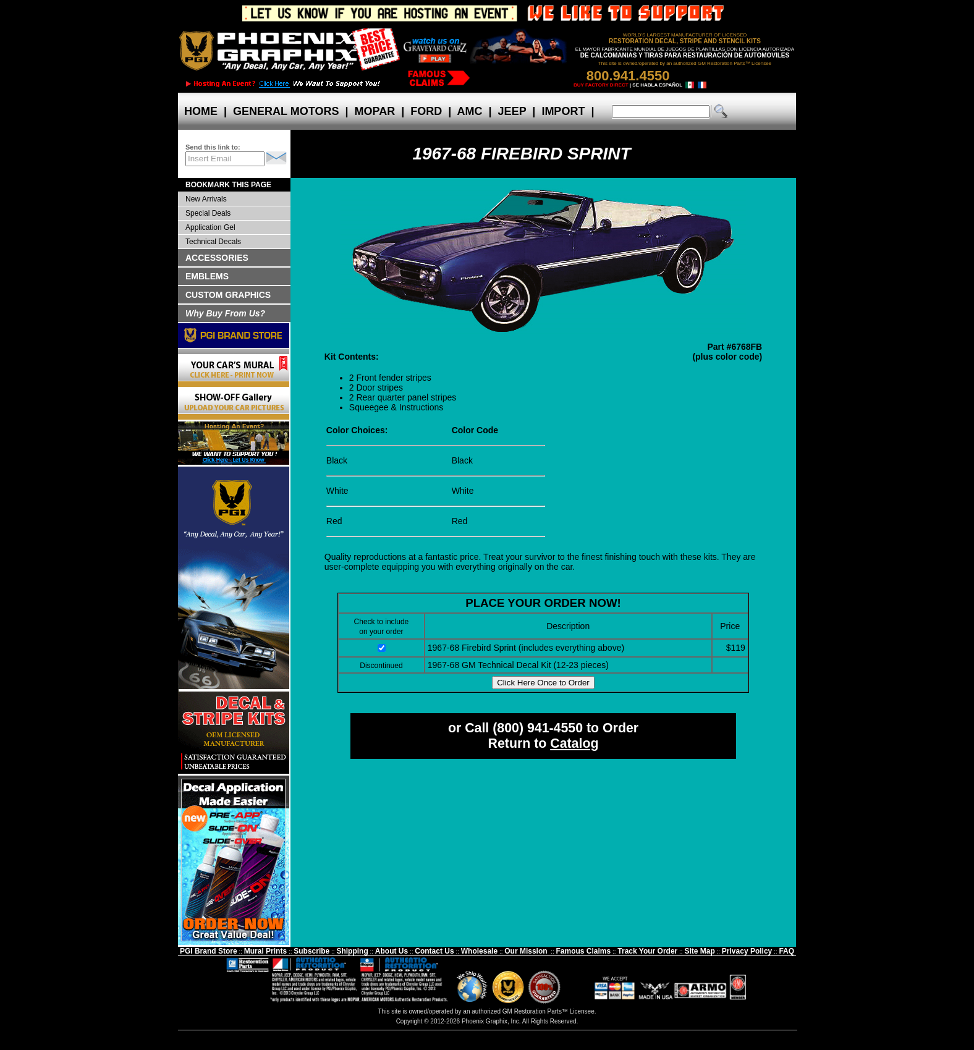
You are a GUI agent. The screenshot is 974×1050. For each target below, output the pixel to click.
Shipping (352, 951)
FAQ (786, 951)
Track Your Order (647, 951)
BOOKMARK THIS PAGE (228, 184)
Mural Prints (265, 951)
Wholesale (479, 951)
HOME (201, 111)
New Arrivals (206, 199)
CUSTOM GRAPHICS (228, 295)
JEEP (512, 111)
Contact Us (434, 951)
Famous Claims (583, 951)
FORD (426, 111)
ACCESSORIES (216, 258)
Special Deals (208, 213)
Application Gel (210, 227)
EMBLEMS (207, 276)
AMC (469, 111)
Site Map (699, 951)
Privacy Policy (747, 951)
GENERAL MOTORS (286, 111)
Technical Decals (213, 241)
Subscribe (311, 951)
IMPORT (563, 111)
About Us (391, 951)
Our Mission (525, 951)
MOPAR (374, 111)
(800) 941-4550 (538, 728)
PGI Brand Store (208, 951)
